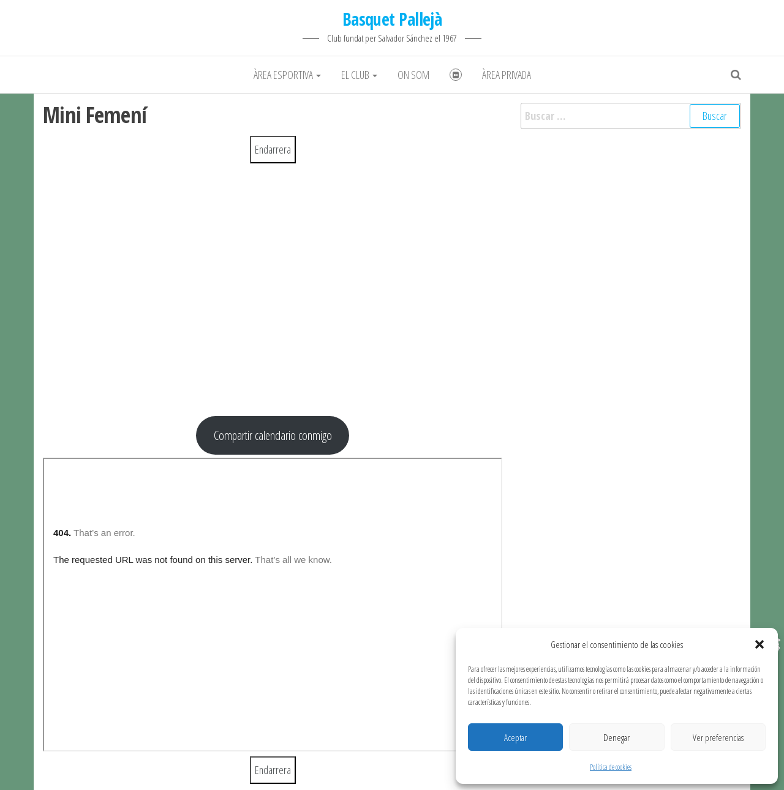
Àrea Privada (506, 74)
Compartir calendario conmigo (273, 435)
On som (413, 74)
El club (359, 74)
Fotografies (455, 74)
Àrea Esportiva (287, 74)
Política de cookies (610, 767)
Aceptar (515, 737)
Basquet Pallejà (392, 19)
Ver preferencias (718, 737)
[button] (759, 644)
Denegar (616, 737)
